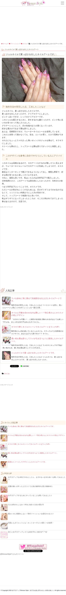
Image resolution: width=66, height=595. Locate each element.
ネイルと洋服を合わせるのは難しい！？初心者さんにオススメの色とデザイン (37, 314)
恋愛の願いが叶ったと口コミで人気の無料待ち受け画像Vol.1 (26, 489)
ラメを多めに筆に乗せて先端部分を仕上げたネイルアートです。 (36, 299)
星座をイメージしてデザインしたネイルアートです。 (23, 464)
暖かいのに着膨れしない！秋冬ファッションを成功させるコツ (27, 516)
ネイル (7, 374)
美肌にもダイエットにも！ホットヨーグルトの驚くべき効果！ (27, 525)
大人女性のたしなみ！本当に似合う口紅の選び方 (22, 507)
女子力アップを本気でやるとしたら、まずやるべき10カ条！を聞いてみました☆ (32, 480)
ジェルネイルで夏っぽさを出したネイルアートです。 (33, 353)
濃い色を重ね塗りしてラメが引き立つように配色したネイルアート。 (37, 340)
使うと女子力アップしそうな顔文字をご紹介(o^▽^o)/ (23, 534)
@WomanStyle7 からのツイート (12, 554)
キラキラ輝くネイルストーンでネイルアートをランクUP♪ (35, 327)
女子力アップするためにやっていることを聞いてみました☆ (26, 498)
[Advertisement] (33, 17)
